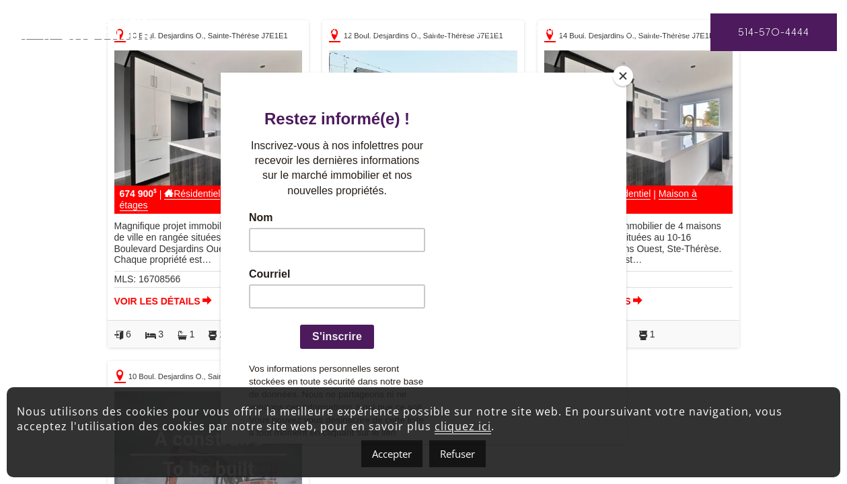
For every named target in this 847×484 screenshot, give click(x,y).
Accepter (392, 453)
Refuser (457, 453)
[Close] (623, 76)
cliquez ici (463, 426)
